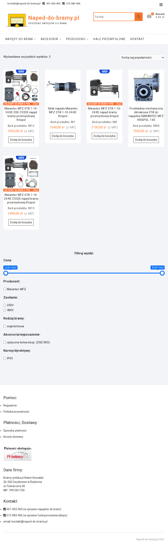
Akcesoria (49, 39)
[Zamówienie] (142, 57)
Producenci (76, 39)
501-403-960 (51, 3)
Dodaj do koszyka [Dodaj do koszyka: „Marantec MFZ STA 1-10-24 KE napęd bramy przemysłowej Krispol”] (104, 136)
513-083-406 (71, 3)
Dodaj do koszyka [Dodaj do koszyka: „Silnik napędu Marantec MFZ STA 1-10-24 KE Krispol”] (63, 136)
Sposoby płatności (14, 430)
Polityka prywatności (16, 411)
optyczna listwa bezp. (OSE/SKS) (28, 342)
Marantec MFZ (16, 289)
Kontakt (137, 39)
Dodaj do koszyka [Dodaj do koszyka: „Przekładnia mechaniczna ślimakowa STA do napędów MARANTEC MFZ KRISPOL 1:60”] (146, 139)
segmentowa (15, 326)
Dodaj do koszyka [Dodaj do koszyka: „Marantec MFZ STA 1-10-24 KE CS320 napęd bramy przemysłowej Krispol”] (21, 222)
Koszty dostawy (13, 436)
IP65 (10, 358)
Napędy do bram (19, 39)
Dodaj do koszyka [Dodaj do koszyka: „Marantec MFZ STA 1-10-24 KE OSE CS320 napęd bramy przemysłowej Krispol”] (21, 139)
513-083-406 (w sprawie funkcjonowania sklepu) (35, 515)
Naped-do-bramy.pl (53, 18)
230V (10, 305)
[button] (153, 527)
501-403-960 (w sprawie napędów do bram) (32, 509)
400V (10, 310)
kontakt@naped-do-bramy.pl (22, 3)
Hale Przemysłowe (109, 39)
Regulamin (10, 405)
